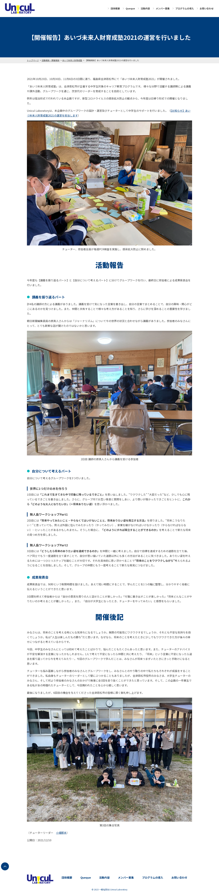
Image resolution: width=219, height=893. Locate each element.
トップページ (33, 60)
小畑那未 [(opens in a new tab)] (61, 833)
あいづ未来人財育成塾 (72, 60)
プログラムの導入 (184, 8)
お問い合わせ (207, 8)
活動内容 (145, 8)
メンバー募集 (163, 8)
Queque (130, 8)
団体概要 (115, 8)
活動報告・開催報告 (50, 60)
